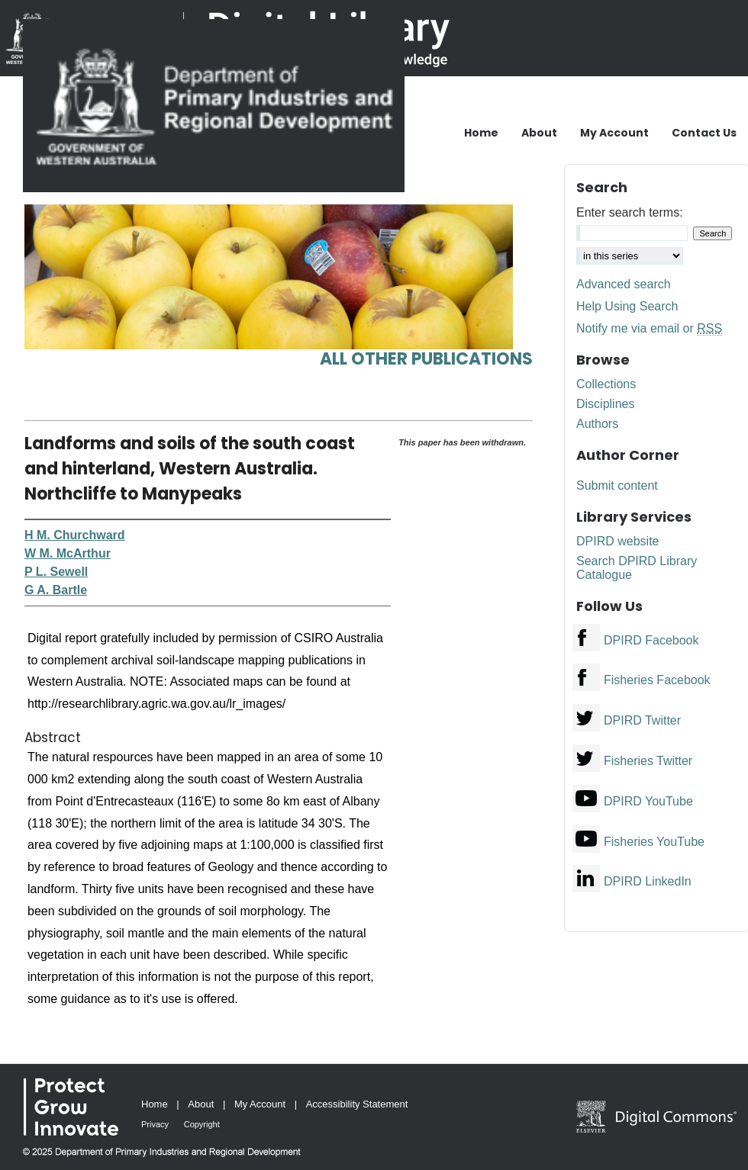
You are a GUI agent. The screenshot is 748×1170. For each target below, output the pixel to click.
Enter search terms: (629, 212)
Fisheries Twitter (648, 760)
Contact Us (704, 132)
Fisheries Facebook (657, 679)
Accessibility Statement (357, 1104)
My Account (259, 1104)
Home (154, 1104)
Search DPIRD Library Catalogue (636, 567)
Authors (597, 423)
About (201, 1104)
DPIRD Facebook (651, 640)
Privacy (155, 1124)
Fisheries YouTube (654, 841)
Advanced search (623, 284)
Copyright (202, 1124)
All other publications (426, 359)
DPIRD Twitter (642, 720)
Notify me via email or (649, 329)
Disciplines (605, 403)
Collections (606, 384)
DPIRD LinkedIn (648, 881)
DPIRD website (617, 541)
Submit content (617, 485)
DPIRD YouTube (648, 801)
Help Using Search (627, 306)
